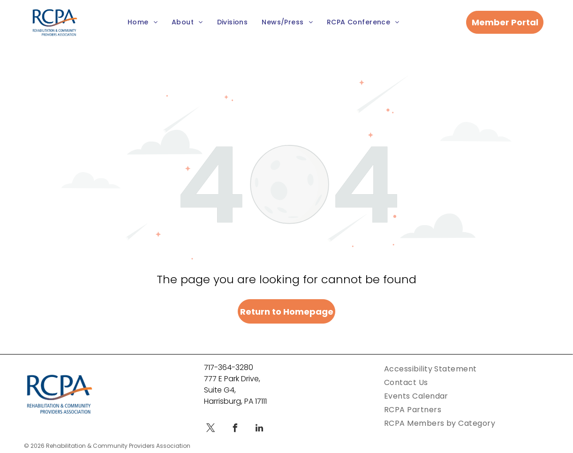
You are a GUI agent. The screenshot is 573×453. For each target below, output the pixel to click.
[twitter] (210, 429)
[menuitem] (143, 22)
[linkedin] (259, 429)
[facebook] (234, 429)
